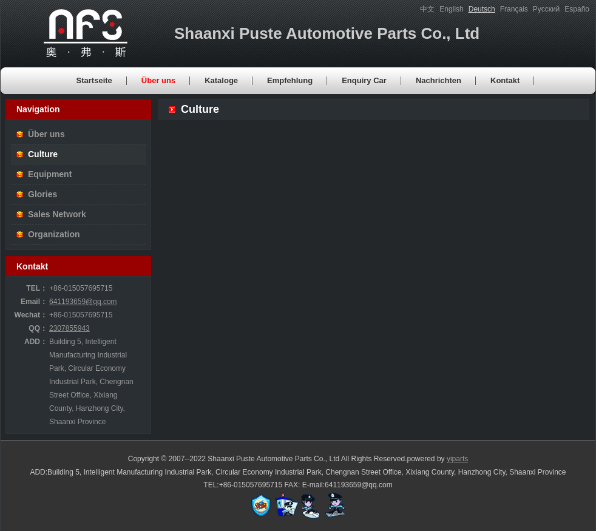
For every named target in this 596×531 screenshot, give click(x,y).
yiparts (457, 459)
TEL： (36, 288)
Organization (54, 234)
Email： (34, 301)
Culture (43, 154)
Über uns (46, 134)
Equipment (50, 174)
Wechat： (31, 315)
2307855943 (69, 328)
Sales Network (57, 214)
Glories (42, 194)
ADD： (35, 341)
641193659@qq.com (83, 301)
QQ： (38, 328)
